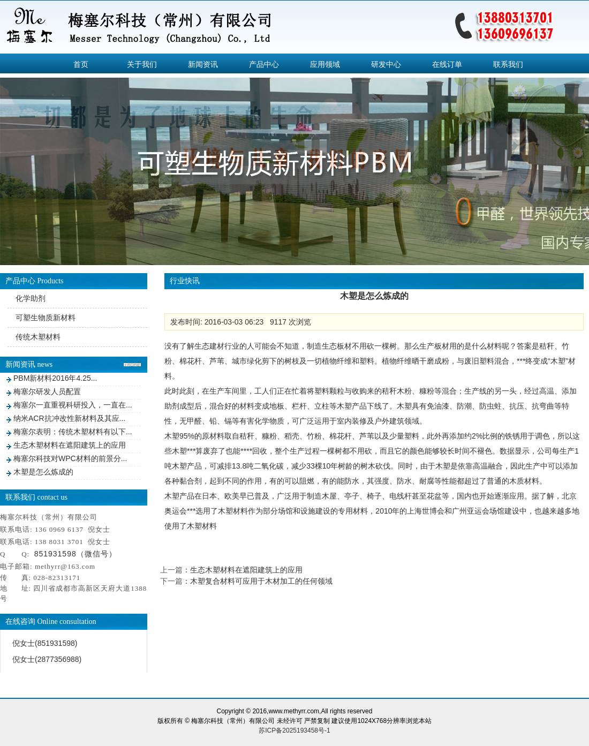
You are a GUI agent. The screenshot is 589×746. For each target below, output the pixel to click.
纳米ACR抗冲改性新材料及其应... (69, 418)
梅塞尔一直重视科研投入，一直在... (72, 405)
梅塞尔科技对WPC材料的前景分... (70, 458)
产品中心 (264, 64)
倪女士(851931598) (44, 643)
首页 (80, 64)
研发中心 (386, 64)
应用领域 (325, 64)
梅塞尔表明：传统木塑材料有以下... (72, 431)
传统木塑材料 (38, 337)
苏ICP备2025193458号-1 (294, 730)
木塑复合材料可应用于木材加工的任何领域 (261, 581)
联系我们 (508, 64)
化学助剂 (31, 298)
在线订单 (447, 64)
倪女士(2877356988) (46, 659)
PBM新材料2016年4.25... (55, 378)
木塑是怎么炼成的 (43, 472)
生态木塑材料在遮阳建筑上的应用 (69, 445)
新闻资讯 (203, 64)
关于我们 (142, 64)
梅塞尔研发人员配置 (47, 391)
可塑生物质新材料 (45, 317)
